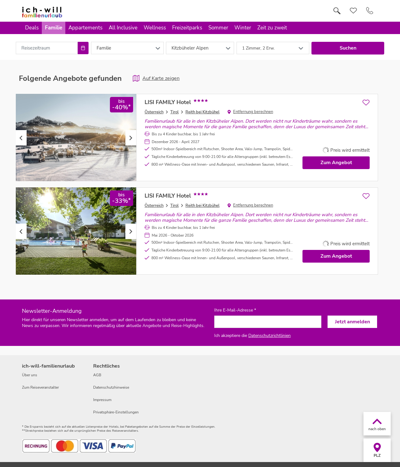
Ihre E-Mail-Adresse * (235, 310)
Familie (53, 27)
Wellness (155, 27)
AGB (97, 375)
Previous (21, 138)
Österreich (154, 112)
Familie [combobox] (104, 48)
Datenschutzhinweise (111, 387)
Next (130, 138)
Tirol (174, 112)
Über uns (29, 375)
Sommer (218, 27)
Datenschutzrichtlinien (269, 335)
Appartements (85, 27)
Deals (32, 27)
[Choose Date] (83, 48)
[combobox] (47, 48)
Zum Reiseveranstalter (40, 387)
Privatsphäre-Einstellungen (116, 412)
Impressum (102, 399)
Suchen (348, 48)
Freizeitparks (187, 27)
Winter (242, 27)
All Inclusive (123, 27)
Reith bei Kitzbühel (202, 112)
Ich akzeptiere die (252, 335)
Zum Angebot (336, 162)
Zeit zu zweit (272, 27)
